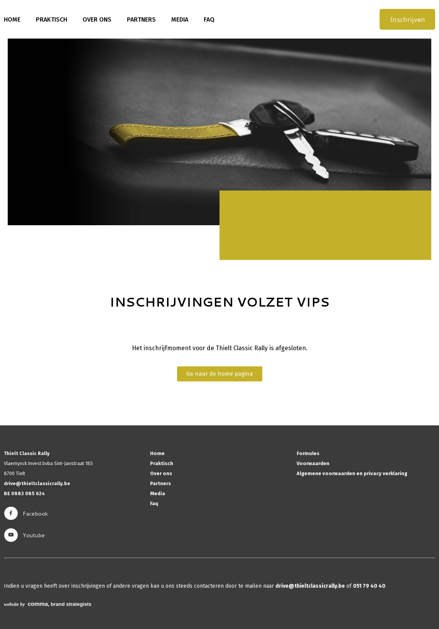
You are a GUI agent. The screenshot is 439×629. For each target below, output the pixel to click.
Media (179, 19)
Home (12, 19)
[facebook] (11, 513)
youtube (34, 535)
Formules (308, 453)
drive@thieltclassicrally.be (37, 483)
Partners (141, 19)
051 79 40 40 (369, 586)
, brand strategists (47, 604)
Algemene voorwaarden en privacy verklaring (352, 473)
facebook (35, 513)
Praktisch (51, 19)
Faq (209, 19)
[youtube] (11, 535)
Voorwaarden (313, 463)
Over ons (97, 19)
